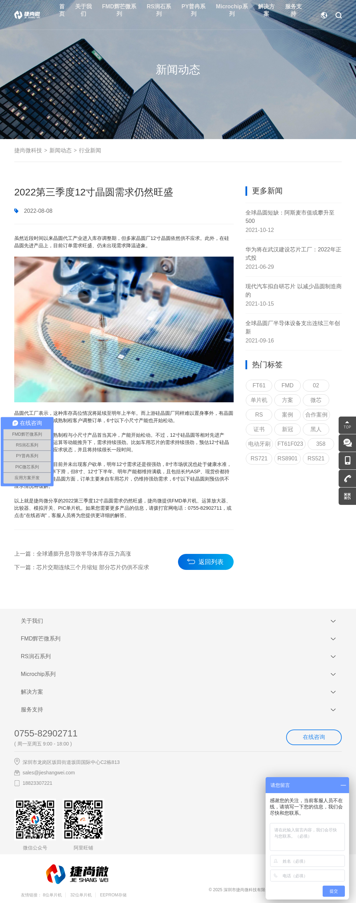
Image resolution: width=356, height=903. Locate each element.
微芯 (316, 401)
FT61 (258, 386)
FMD (288, 386)
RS (259, 416)
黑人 (316, 430)
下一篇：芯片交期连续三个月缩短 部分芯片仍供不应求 (81, 569)
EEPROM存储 (113, 897)
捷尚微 (41, 502)
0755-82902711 (46, 735)
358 (320, 445)
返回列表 (211, 561)
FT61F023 (290, 445)
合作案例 (316, 416)
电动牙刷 (259, 445)
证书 (259, 430)
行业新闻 (90, 151)
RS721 (259, 459)
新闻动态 (60, 151)
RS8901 (287, 459)
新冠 (287, 430)
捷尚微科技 (28, 151)
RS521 (315, 459)
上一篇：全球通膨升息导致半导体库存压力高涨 (72, 555)
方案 (287, 401)
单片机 (259, 401)
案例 (287, 416)
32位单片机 (80, 897)
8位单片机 (52, 897)
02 (316, 386)
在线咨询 (314, 739)
